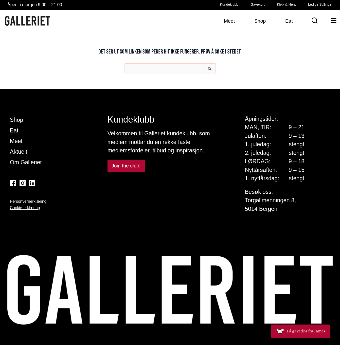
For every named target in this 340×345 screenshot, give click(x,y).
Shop (16, 120)
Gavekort (258, 4)
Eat (14, 130)
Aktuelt (18, 151)
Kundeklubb (229, 4)
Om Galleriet (26, 162)
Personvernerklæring (28, 201)
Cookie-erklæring (25, 208)
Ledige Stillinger (320, 4)
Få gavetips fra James (300, 331)
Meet (16, 141)
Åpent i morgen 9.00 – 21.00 (34, 4)
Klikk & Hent (286, 4)
